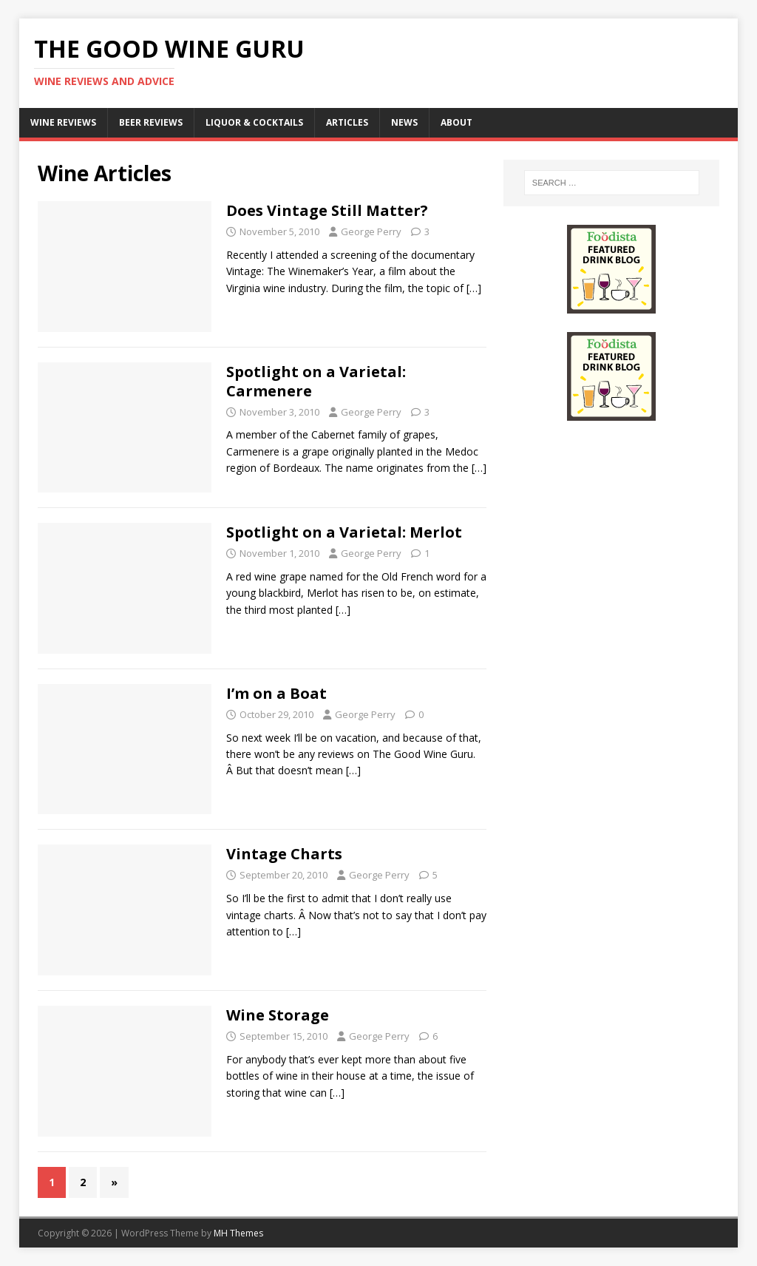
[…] (473, 288)
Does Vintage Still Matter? (327, 210)
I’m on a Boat (276, 693)
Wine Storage (277, 1015)
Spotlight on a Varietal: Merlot (344, 532)
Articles (347, 122)
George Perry (371, 231)
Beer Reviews (151, 122)
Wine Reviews (63, 122)
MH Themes (238, 1233)
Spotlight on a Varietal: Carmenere (316, 381)
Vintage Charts (284, 854)
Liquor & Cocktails (254, 122)
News (404, 122)
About (456, 122)
